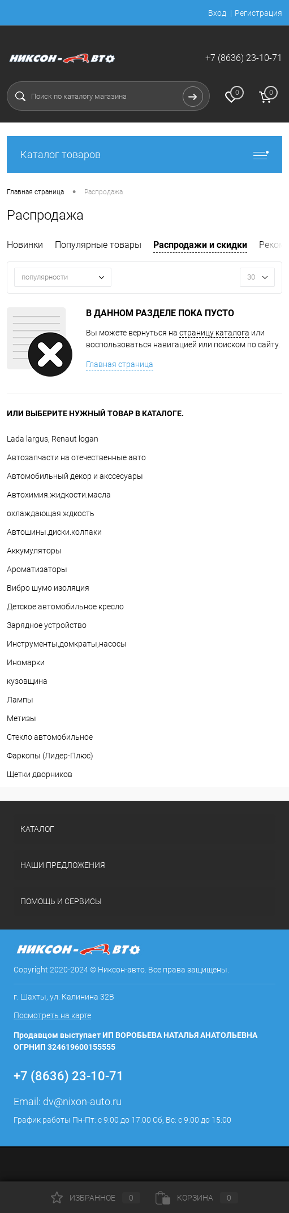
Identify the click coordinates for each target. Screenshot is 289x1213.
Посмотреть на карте (52, 1015)
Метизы (21, 718)
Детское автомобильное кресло (65, 606)
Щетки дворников (39, 774)
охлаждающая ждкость (50, 513)
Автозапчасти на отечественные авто (76, 457)
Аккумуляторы (34, 550)
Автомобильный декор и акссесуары (75, 476)
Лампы (20, 699)
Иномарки (26, 662)
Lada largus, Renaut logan (52, 438)
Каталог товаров (144, 154)
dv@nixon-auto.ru (82, 1101)
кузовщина (27, 681)
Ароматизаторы (37, 569)
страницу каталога (214, 332)
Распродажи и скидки (200, 244)
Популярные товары (98, 244)
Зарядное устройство (47, 625)
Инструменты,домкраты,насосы (67, 643)
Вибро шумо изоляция (48, 587)
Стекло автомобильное (50, 736)
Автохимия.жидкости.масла (59, 494)
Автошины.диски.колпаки (54, 531)
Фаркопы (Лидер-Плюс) (50, 755)
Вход (217, 13)
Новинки (25, 244)
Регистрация (258, 13)
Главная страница (119, 364)
